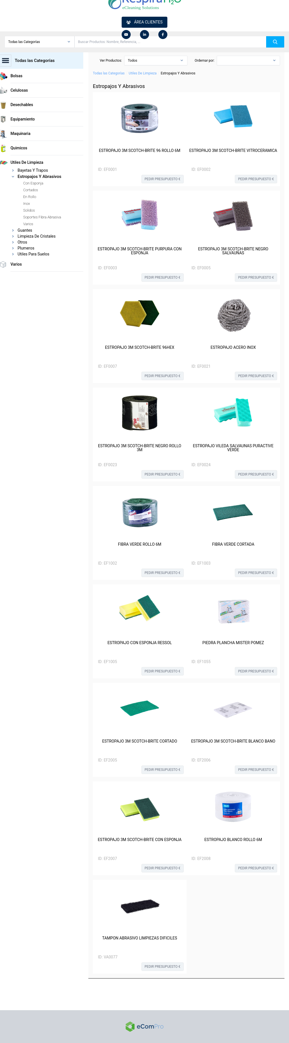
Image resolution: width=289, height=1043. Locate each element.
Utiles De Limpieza (143, 73)
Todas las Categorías (108, 73)
